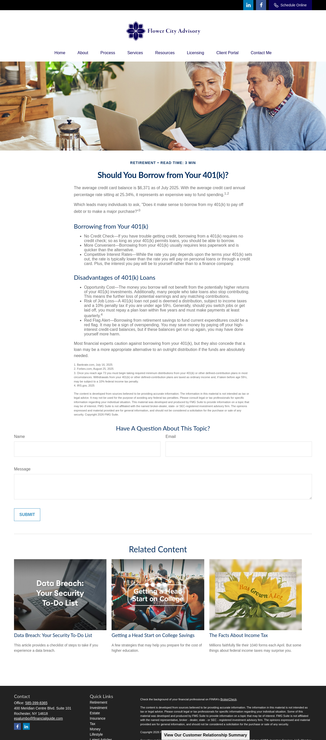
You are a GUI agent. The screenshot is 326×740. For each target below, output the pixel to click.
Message (22, 469)
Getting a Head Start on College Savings (153, 635)
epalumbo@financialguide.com (38, 718)
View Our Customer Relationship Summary (205, 735)
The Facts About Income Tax (238, 635)
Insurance (97, 718)
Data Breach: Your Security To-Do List (53, 635)
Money (95, 729)
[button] (60, 53)
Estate (95, 713)
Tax (93, 724)
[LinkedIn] (248, 5)
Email (171, 436)
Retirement (98, 702)
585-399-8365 (36, 703)
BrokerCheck (228, 699)
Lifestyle (96, 734)
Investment (98, 708)
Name (19, 436)
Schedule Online (290, 5)
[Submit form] (27, 514)
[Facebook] (261, 5)
